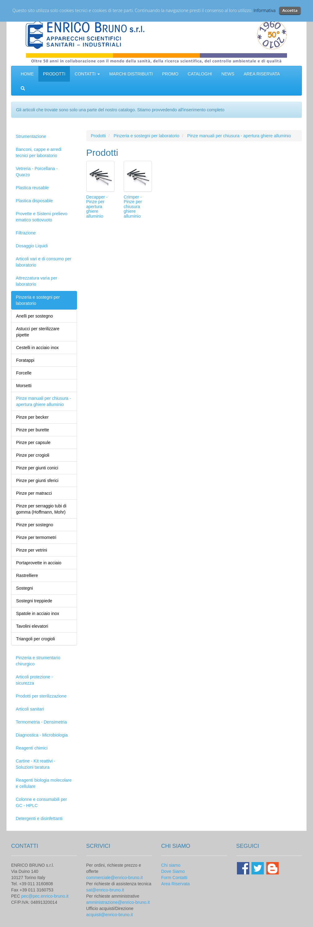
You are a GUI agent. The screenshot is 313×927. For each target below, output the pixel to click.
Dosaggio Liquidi (32, 245)
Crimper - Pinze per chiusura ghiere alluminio (133, 206)
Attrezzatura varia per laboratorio (36, 281)
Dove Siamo (173, 871)
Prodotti (98, 135)
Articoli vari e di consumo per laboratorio (43, 261)
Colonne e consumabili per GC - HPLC (41, 802)
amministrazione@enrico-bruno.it (118, 902)
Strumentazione (31, 136)
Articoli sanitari (30, 709)
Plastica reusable (32, 187)
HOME (27, 73)
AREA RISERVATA (262, 73)
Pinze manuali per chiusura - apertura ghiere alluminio (239, 135)
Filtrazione (26, 232)
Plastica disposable (34, 200)
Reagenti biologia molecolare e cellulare (44, 783)
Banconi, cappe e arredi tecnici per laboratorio (39, 152)
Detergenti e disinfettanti (39, 818)
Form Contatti (174, 877)
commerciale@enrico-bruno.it (114, 877)
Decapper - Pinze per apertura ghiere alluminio (97, 206)
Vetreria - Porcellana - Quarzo (37, 171)
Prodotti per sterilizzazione (41, 696)
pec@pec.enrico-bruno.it (45, 896)
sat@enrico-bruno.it (105, 889)
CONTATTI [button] (87, 73)
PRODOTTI (54, 73)
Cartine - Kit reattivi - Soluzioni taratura (35, 764)
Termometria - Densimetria (41, 722)
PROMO (170, 73)
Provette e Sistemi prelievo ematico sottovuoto (41, 216)
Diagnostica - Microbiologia (42, 735)
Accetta (290, 10)
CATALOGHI (200, 73)
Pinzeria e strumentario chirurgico (38, 660)
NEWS (227, 73)
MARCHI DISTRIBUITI (131, 73)
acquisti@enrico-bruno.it (109, 914)
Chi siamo (170, 865)
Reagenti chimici (32, 747)
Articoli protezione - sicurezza (34, 680)
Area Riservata (175, 883)
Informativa (265, 10)
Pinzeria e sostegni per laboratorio (38, 300)
